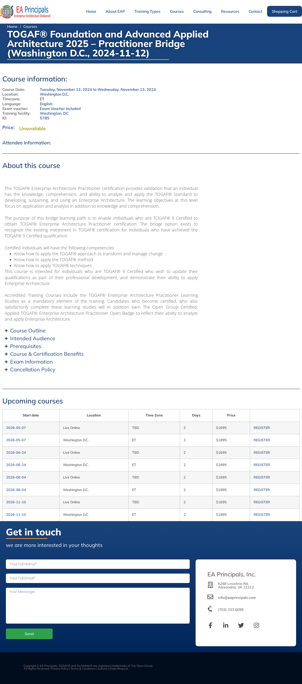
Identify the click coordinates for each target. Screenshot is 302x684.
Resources (230, 11)
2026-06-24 (16, 452)
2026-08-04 (16, 477)
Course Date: (13, 89)
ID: (4, 118)
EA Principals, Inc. (231, 574)
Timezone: (11, 99)
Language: (11, 104)
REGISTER (262, 428)
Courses (177, 11)
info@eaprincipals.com (237, 597)
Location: (10, 94)
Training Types (147, 11)
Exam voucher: (15, 108)
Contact (255, 11)
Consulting (202, 11)
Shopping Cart (284, 11)
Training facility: (16, 113)
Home (91, 11)
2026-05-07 (16, 428)
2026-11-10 (16, 502)
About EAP (115, 11)
